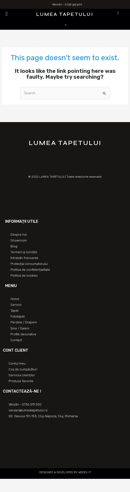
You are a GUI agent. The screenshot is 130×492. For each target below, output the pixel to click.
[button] (6, 14)
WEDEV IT (84, 472)
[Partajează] (15, 483)
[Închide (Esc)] (5, 483)
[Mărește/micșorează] (37, 483)
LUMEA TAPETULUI (64, 14)
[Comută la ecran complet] (26, 483)
